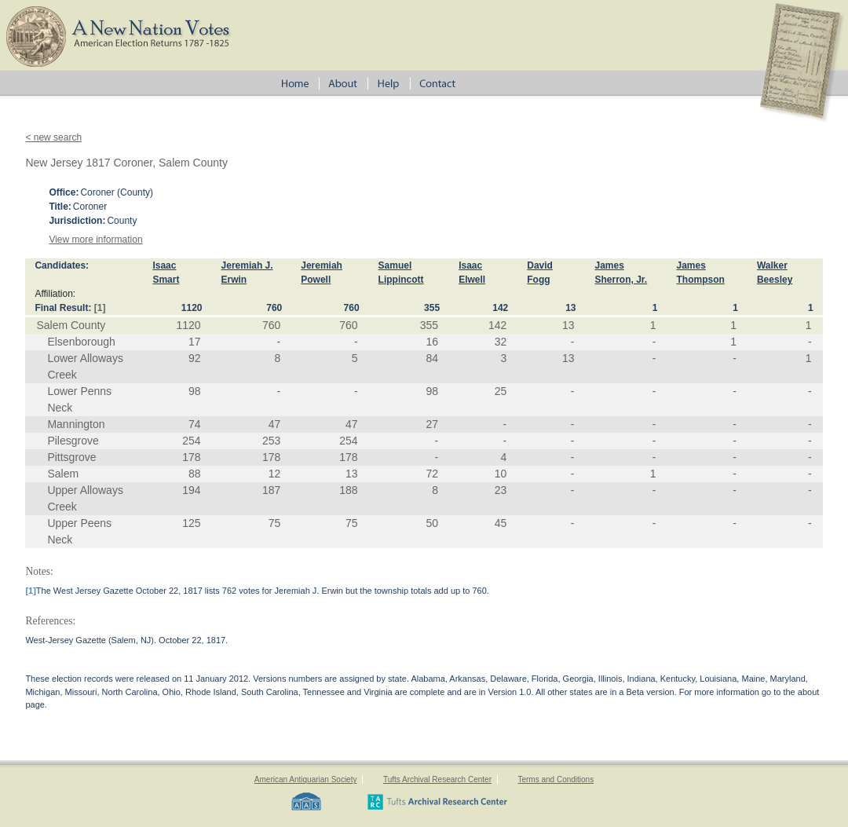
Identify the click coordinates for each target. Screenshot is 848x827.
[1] (100, 307)
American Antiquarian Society (305, 779)
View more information (95, 239)
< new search (53, 137)
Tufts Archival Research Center (437, 779)
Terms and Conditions (555, 779)
